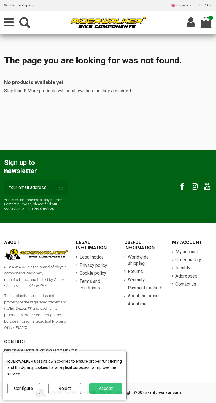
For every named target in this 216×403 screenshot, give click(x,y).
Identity (183, 267)
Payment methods (146, 287)
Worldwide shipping (19, 5)
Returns (135, 271)
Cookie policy (93, 273)
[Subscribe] (61, 187)
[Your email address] (29, 187)
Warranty (136, 279)
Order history (188, 259)
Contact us (186, 284)
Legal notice (92, 257)
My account (187, 251)
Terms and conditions (90, 284)
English (182, 5)
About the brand (143, 295)
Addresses (186, 276)
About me (137, 304)
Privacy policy (93, 265)
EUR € (205, 5)
